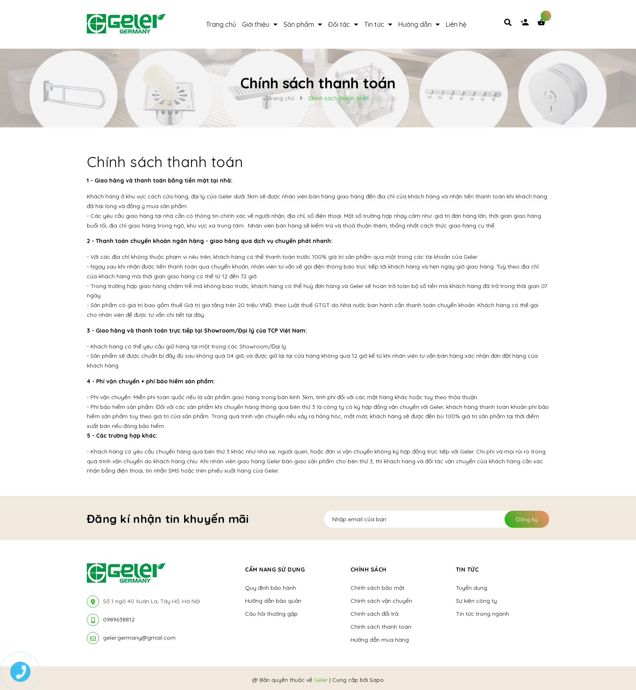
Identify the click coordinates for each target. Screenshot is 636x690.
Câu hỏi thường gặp (271, 613)
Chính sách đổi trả (374, 613)
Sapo (377, 680)
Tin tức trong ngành (482, 613)
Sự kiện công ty (476, 600)
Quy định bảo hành (270, 587)
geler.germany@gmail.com (139, 637)
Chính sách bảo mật (377, 587)
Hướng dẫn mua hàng (379, 639)
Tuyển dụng (471, 587)
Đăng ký (527, 519)
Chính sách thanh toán (165, 162)
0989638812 (119, 619)
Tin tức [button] (467, 569)
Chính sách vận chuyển (381, 600)
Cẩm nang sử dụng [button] (275, 569)
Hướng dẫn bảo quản (273, 600)
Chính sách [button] (368, 569)
